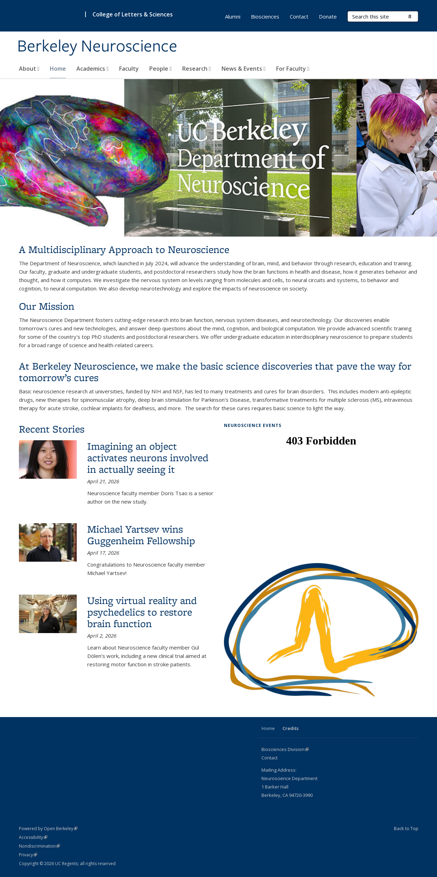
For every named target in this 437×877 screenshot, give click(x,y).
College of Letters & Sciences (133, 14)
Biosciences (265, 16)
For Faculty (292, 68)
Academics (92, 68)
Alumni (232, 16)
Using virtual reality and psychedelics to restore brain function (142, 612)
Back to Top (406, 828)
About (29, 68)
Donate (328, 16)
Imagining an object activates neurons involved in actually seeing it (148, 457)
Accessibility (33, 837)
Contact (299, 16)
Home (58, 68)
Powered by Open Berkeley (48, 829)
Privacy (28, 855)
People (160, 68)
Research (196, 68)
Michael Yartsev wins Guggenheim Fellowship (141, 534)
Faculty (129, 68)
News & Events (243, 68)
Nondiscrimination (39, 846)
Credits (290, 728)
